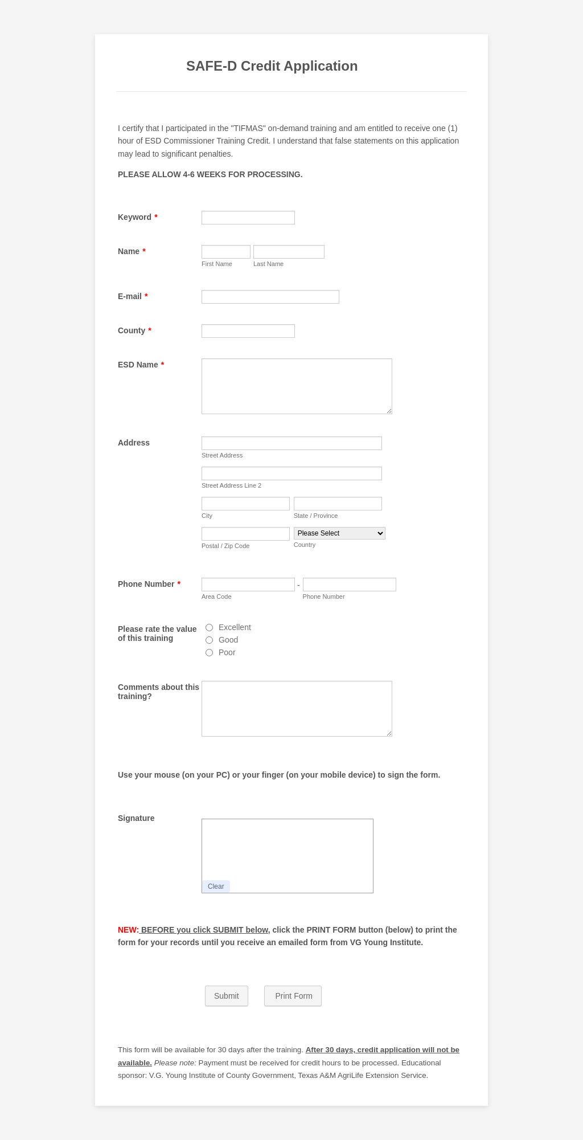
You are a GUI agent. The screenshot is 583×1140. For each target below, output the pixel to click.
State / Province (316, 515)
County (134, 330)
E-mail (132, 296)
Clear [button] (216, 886)
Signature (136, 818)
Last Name (268, 263)
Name (132, 251)
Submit (226, 995)
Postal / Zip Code (225, 545)
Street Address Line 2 (231, 485)
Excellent (235, 627)
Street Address (222, 455)
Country (305, 544)
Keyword (138, 217)
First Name (217, 263)
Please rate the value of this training (157, 633)
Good (228, 639)
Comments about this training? (158, 692)
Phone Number (149, 584)
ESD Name (141, 364)
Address (134, 442)
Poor (227, 652)
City (207, 515)
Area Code (217, 596)
